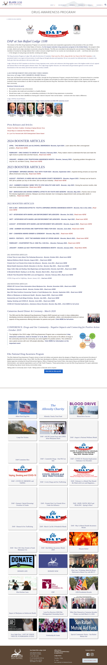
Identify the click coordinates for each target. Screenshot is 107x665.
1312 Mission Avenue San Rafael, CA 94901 (35, 653)
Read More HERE (81, 248)
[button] (52, 5)
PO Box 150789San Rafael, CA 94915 (36, 660)
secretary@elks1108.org (37, 658)
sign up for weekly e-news (90, 660)
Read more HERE (35, 174)
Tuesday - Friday (58, 658)
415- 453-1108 (35, 656)
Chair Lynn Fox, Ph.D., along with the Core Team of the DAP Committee (71, 56)
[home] (12, 3)
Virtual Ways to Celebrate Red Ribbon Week (20, 131)
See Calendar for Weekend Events (63, 662)
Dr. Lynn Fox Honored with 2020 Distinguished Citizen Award (25, 133)
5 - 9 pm (56, 660)
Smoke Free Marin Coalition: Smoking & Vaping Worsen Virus (26, 128)
